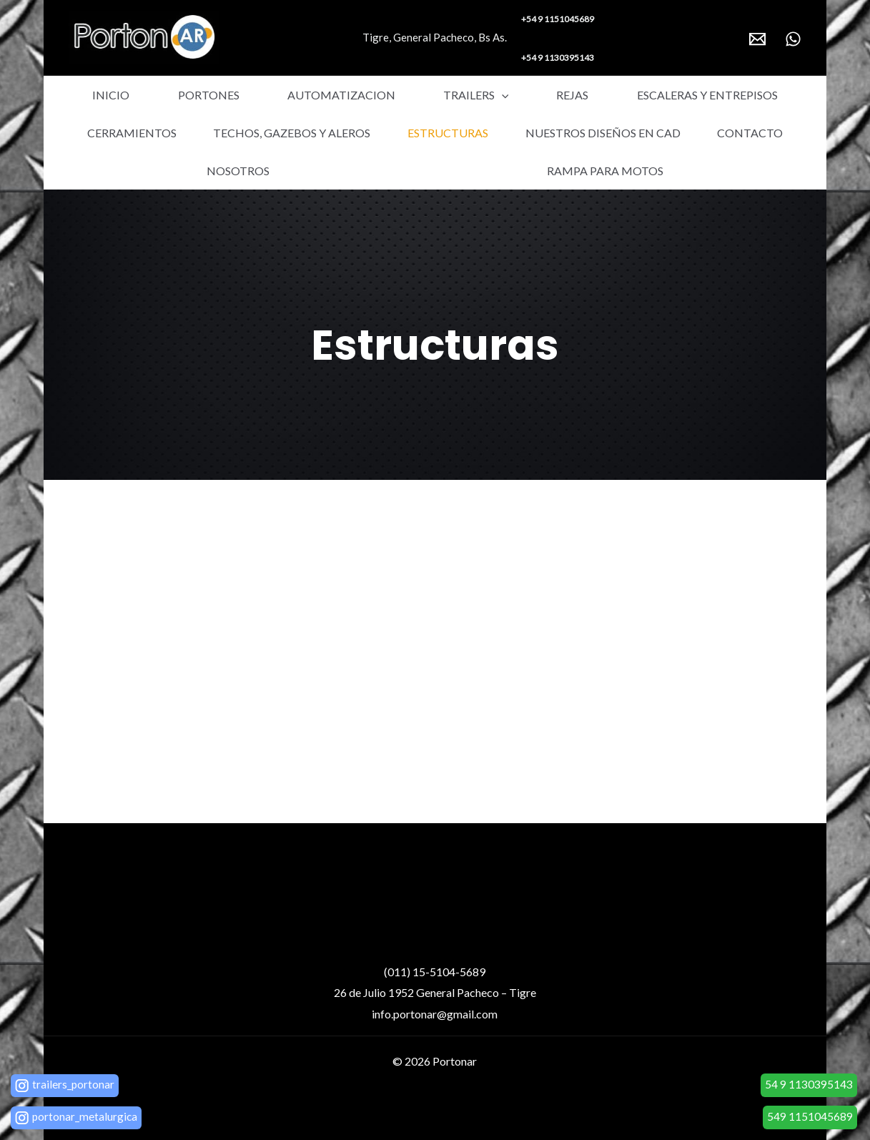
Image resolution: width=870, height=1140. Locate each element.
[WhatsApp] (793, 39)
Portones (178, 95)
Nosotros (749, 132)
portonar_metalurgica (85, 1116)
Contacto (643, 132)
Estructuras (329, 132)
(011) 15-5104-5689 (434, 971)
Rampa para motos (435, 170)
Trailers (407, 95)
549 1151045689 (810, 1116)
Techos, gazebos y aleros (168, 132)
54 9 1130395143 (809, 1084)
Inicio (101, 95)
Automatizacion (292, 95)
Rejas (484, 95)
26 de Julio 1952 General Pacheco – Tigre (435, 992)
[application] (433, 95)
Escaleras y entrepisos (599, 95)
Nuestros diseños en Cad (489, 132)
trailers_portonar (73, 1084)
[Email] (757, 39)
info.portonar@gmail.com (435, 1014)
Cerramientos (742, 95)
